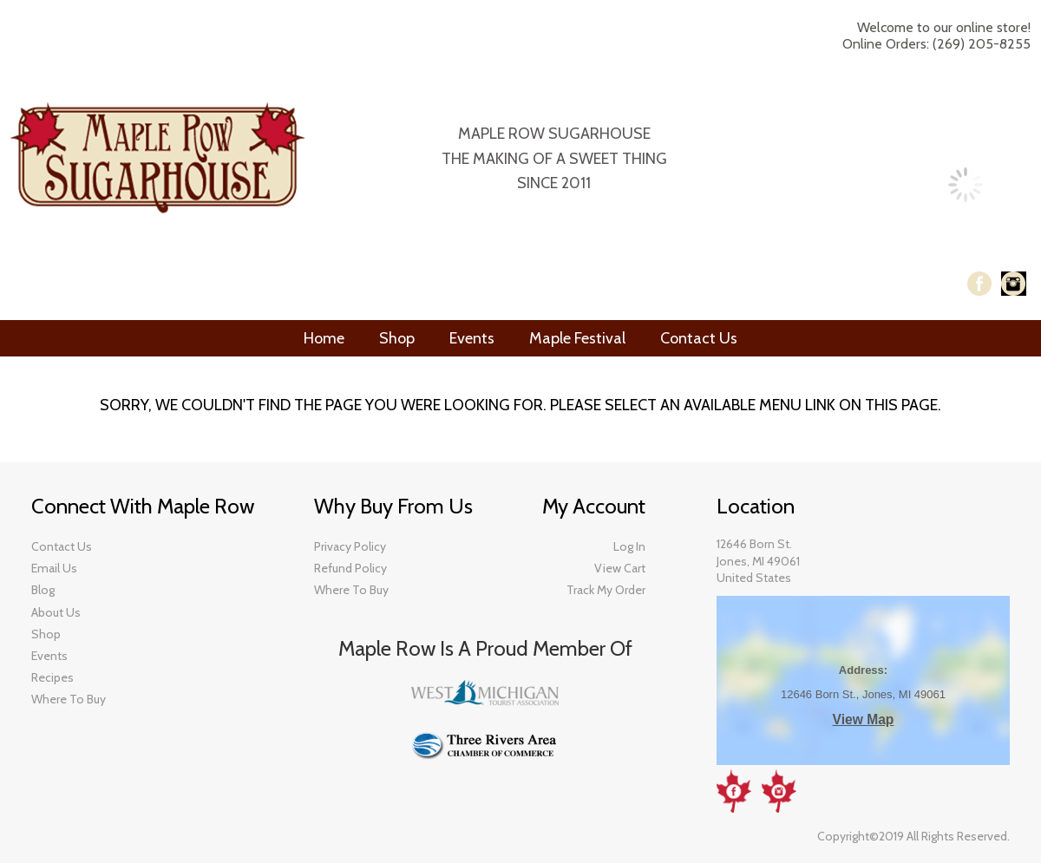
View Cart (619, 568)
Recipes (52, 677)
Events (471, 338)
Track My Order (605, 590)
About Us (56, 612)
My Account (838, 92)
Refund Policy (350, 568)
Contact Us (698, 338)
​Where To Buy (68, 699)
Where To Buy (351, 590)
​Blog (43, 590)
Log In (918, 92)
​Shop (46, 634)
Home (324, 338)
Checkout (975, 92)
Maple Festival (577, 338)
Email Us (54, 568)
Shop (397, 338)
